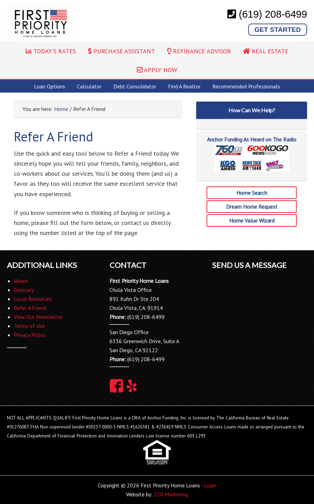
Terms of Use (29, 325)
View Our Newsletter (38, 316)
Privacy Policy (29, 334)
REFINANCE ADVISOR (199, 51)
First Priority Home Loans (40, 23)
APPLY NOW (157, 70)
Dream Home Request (252, 206)
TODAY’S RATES (51, 51)
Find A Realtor (184, 86)
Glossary (24, 289)
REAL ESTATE (265, 51)
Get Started (277, 29)
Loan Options (49, 86)
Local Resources (33, 298)
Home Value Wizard (251, 220)
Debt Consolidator (134, 86)
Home (61, 108)
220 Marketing (171, 494)
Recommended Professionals (246, 86)
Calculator (89, 86)
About (21, 280)
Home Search (251, 192)
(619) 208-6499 (273, 14)
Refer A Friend (30, 307)
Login (210, 485)
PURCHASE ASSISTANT (121, 51)
